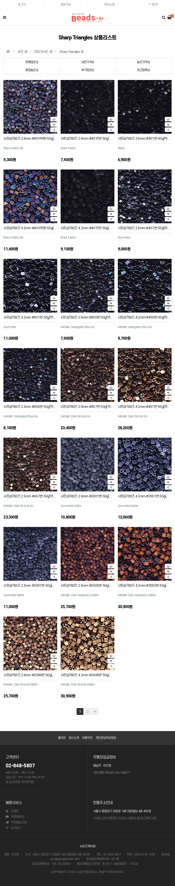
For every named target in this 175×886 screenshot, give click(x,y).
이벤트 (12, 811)
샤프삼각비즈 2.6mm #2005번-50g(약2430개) (92, 585)
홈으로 (62, 738)
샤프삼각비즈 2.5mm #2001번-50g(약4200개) (34, 585)
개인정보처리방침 (105, 738)
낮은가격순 (87, 62)
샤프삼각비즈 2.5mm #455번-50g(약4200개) (33, 406)
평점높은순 (31, 70)
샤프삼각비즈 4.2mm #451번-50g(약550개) (32, 317)
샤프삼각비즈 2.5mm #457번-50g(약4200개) (33, 496)
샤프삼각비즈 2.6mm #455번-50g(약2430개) (91, 317)
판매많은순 (31, 62)
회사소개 (74, 738)
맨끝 (95, 711)
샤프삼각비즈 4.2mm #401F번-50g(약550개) (91, 228)
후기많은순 (87, 70)
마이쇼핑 (109, 4)
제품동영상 (15, 817)
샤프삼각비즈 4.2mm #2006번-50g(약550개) (91, 675)
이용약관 (87, 738)
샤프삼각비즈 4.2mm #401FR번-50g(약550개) (34, 228)
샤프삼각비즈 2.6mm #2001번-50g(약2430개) (92, 496)
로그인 (22, 4)
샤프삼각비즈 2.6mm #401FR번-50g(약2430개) (35, 138)
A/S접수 (13, 828)
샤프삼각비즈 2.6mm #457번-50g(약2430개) (91, 406)
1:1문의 (153, 4)
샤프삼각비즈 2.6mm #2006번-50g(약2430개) (34, 675)
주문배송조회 (16, 822)
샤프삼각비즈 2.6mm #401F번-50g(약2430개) (92, 138)
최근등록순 (143, 70)
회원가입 (66, 4)
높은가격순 (143, 62)
